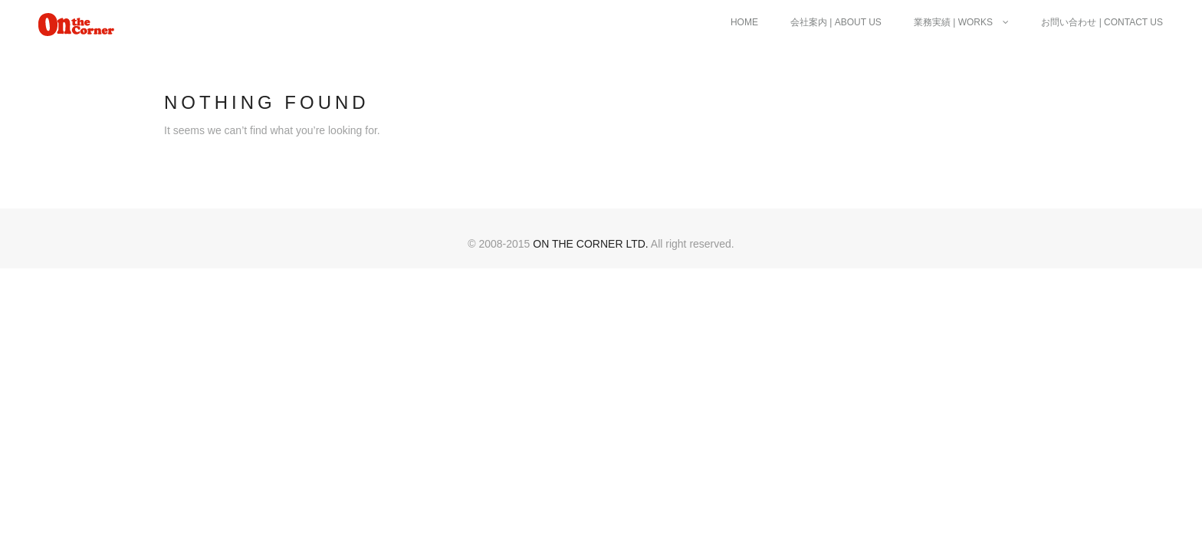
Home (744, 22)
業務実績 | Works (961, 22)
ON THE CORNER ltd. (590, 244)
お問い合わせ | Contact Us (1102, 22)
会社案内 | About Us (836, 22)
